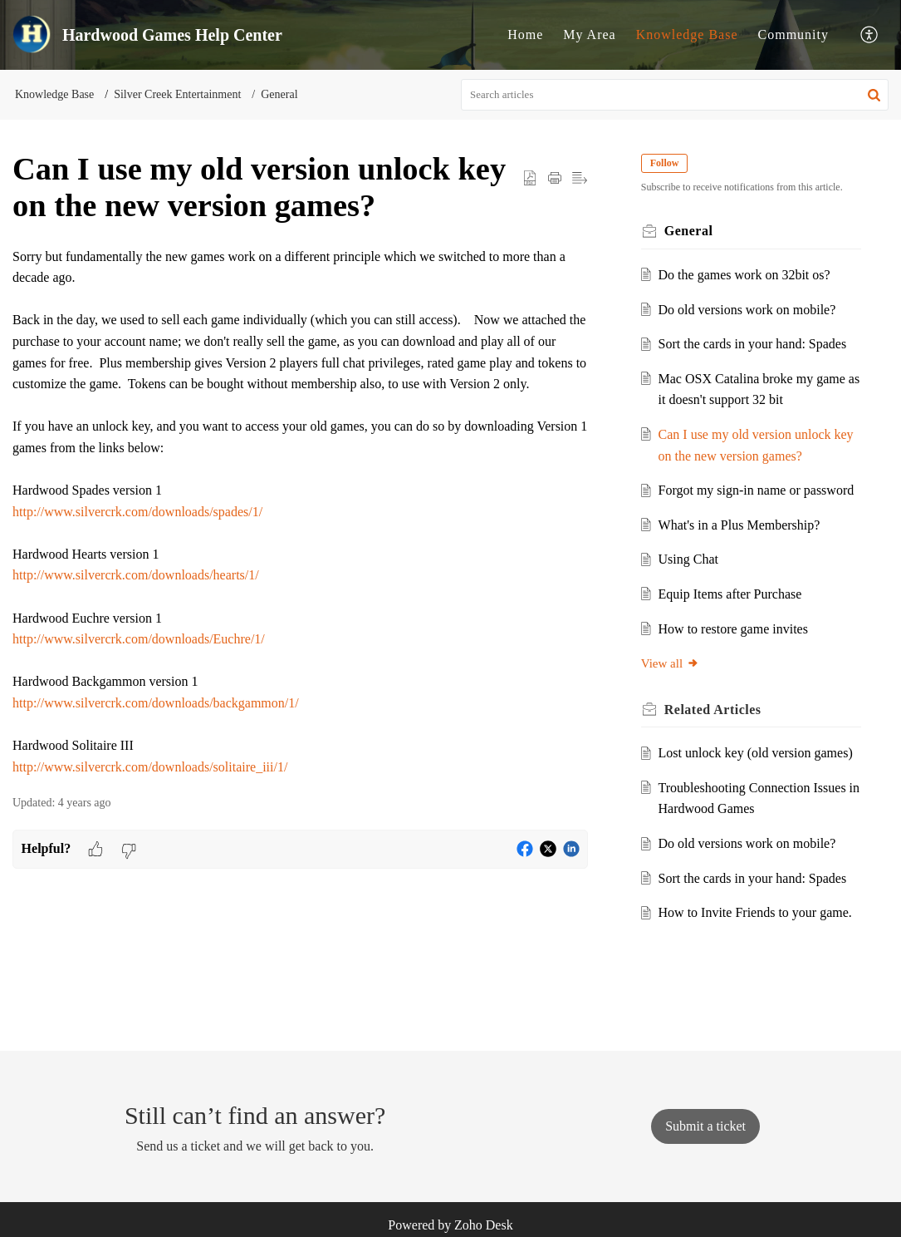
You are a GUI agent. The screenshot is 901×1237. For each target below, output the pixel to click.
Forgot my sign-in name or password (756, 490)
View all (670, 663)
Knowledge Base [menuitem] (687, 34)
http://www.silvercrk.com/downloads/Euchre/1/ (138, 639)
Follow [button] (664, 163)
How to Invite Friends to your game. (755, 912)
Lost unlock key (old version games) (756, 753)
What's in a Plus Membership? (739, 525)
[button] (874, 95)
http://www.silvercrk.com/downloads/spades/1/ (137, 512)
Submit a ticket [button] (705, 1126)
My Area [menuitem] (589, 34)
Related (712, 709)
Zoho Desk (483, 1225)
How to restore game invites (733, 629)
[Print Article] (554, 178)
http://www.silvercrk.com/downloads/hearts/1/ (135, 575)
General (279, 94)
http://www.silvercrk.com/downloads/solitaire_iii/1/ (149, 767)
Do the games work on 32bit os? (744, 275)
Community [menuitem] (793, 34)
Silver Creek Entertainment (177, 94)
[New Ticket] (705, 1126)
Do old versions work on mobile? (747, 310)
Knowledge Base (54, 94)
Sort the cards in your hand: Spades (753, 344)
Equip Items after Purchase (730, 594)
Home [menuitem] (525, 34)
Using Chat (688, 559)
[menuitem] (525, 35)
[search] (675, 95)
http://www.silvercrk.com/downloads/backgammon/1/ (155, 703)
